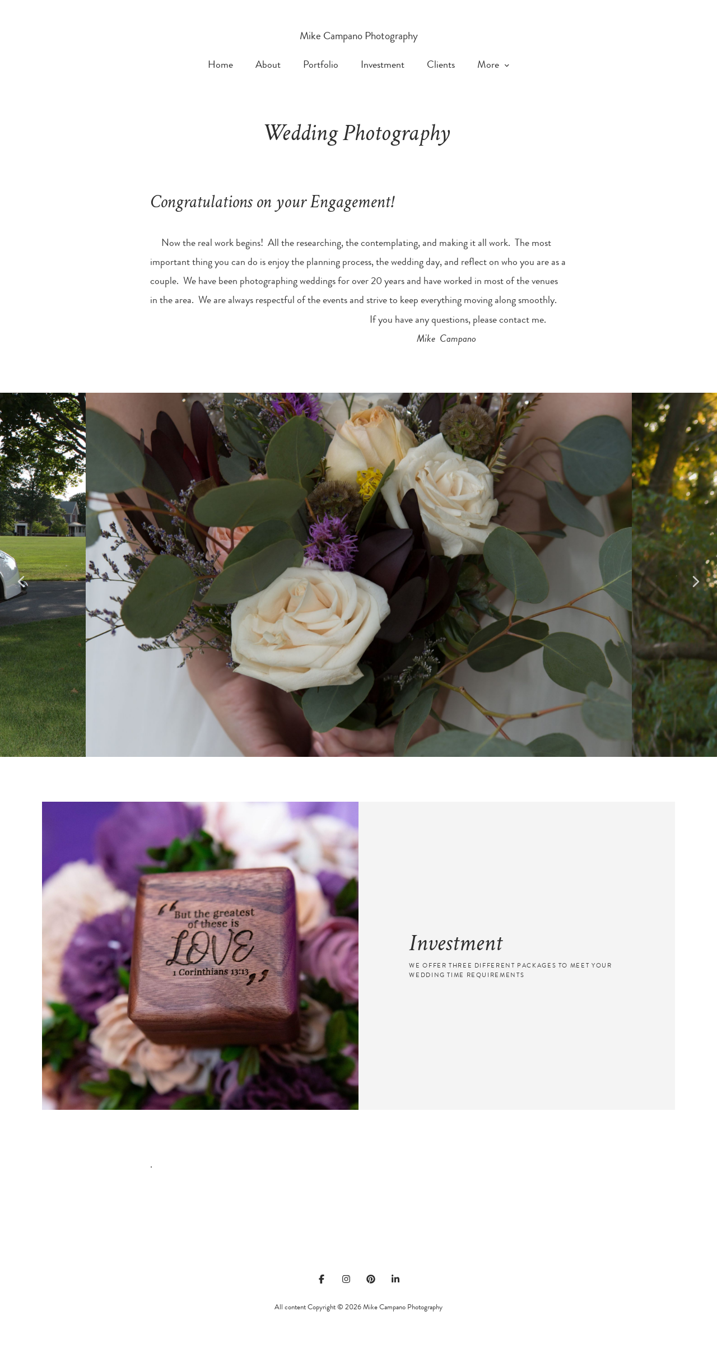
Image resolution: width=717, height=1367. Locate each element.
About (268, 65)
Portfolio (320, 65)
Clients (441, 65)
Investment (382, 65)
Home (220, 65)
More (493, 65)
